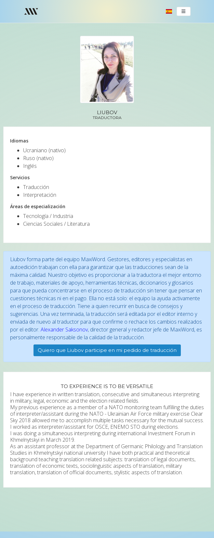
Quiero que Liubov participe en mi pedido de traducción (107, 350)
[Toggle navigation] (184, 11)
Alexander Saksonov (64, 329)
